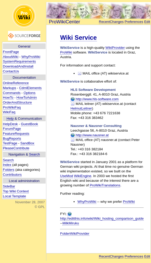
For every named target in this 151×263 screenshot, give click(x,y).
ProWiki (66, 52)
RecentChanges (111, 22)
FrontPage (11, 52)
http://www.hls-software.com (94, 99)
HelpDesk (10, 124)
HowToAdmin (27, 97)
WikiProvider (115, 48)
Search (34, 154)
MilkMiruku (70, 223)
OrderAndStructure (17, 102)
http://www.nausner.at (89, 135)
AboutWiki (10, 57)
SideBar (9, 186)
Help (9, 118)
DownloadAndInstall (18, 66)
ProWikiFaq (12, 107)
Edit (147, 22)
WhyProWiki (30, 57)
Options (29, 93)
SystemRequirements (19, 61)
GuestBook (29, 124)
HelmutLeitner (81, 108)
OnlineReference (16, 83)
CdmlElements (30, 88)
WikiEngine (82, 176)
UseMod (66, 176)
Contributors (12, 175)
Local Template (14, 196)
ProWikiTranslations (105, 185)
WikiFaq (9, 112)
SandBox (27, 143)
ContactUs (11, 71)
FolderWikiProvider (74, 233)
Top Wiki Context (16, 191)
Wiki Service (78, 37)
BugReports (12, 138)
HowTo (8, 97)
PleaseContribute (16, 148)
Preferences (134, 22)
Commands (11, 93)
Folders (8, 170)
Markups (9, 88)
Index (7, 165)
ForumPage (12, 129)
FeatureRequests (16, 134)
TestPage (10, 143)
